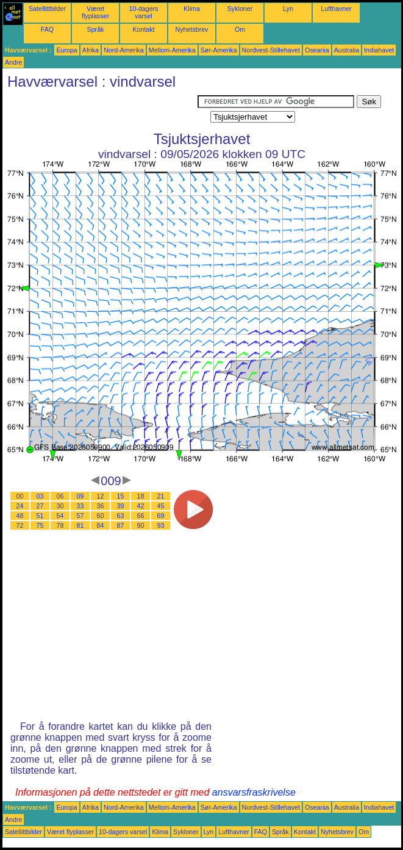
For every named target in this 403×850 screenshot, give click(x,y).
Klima (192, 8)
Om (240, 29)
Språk (95, 29)
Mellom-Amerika (172, 50)
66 (140, 515)
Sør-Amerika (219, 50)
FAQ (47, 29)
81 (80, 525)
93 (161, 525)
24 (20, 506)
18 (140, 496)
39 (120, 506)
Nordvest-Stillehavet (271, 50)
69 (161, 515)
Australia (346, 50)
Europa (66, 50)
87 (120, 525)
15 (120, 496)
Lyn (288, 8)
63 (120, 515)
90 (140, 525)
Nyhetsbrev (192, 29)
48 (20, 515)
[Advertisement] (100, 110)
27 (40, 506)
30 (60, 506)
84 (100, 525)
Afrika (90, 50)
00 (20, 496)
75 (40, 525)
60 (100, 515)
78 (60, 525)
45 (161, 506)
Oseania (317, 50)
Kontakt (143, 29)
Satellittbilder (47, 8)
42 (140, 506)
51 (40, 515)
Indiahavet (379, 50)
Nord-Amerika (124, 50)
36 (100, 506)
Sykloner (239, 8)
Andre (13, 62)
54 (60, 515)
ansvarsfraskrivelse (254, 792)
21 (161, 496)
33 (80, 506)
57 (80, 515)
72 (20, 525)
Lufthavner (336, 8)
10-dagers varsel (144, 12)
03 (40, 496)
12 (100, 496)
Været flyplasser (95, 12)
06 (60, 496)
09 (80, 496)
